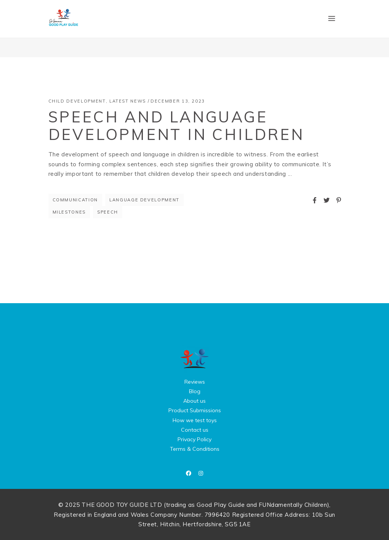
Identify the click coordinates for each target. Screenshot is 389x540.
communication (75, 199)
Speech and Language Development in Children (176, 125)
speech (107, 212)
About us (194, 400)
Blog (194, 391)
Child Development (77, 101)
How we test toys (195, 420)
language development (144, 199)
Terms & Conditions (194, 448)
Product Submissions (194, 410)
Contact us (194, 429)
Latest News (127, 101)
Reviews (194, 381)
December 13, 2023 (177, 101)
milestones (69, 212)
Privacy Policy (194, 439)
